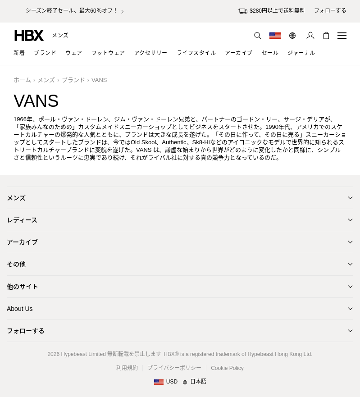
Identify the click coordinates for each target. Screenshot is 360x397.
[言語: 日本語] (293, 35)
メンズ (60, 35)
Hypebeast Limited (83, 354)
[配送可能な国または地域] (275, 35)
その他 (16, 264)
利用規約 (127, 368)
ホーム (22, 80)
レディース (22, 220)
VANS (99, 80)
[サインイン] (310, 35)
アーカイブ (22, 242)
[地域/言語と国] (180, 382)
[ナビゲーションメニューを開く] (341, 35)
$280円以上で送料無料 (271, 11)
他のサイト (22, 286)
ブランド (73, 80)
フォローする (26, 330)
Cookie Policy (227, 368)
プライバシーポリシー (174, 368)
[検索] (257, 35)
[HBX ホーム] (29, 35)
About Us (20, 308)
